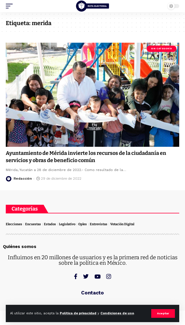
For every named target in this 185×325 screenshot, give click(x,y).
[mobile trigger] (11, 6)
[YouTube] (97, 276)
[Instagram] (108, 276)
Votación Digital (122, 224)
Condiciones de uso (117, 313)
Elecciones (14, 224)
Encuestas (33, 224)
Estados (50, 224)
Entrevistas (98, 224)
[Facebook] (75, 276)
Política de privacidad (78, 313)
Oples (82, 224)
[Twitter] (85, 276)
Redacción (23, 178)
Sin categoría (161, 48)
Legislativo (67, 224)
